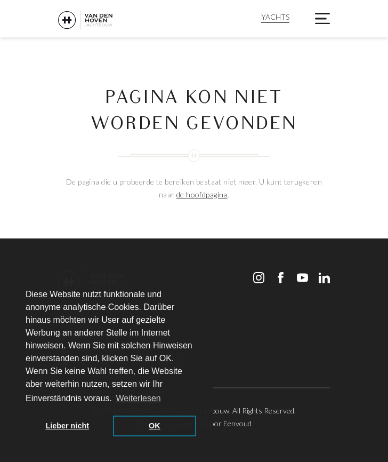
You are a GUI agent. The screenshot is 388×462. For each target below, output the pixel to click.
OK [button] (154, 425)
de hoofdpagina (202, 194)
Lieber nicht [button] (67, 425)
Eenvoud (237, 423)
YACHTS (275, 16)
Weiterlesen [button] (138, 398)
